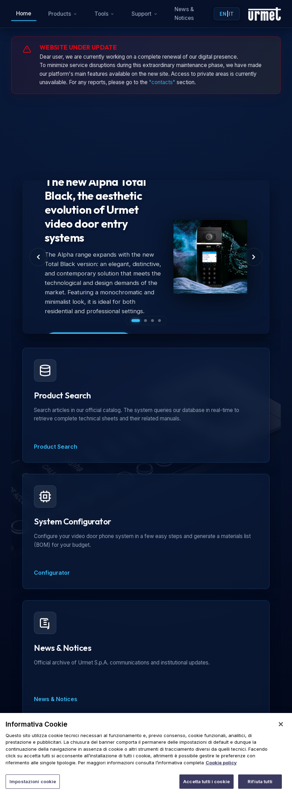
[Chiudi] (281, 730)
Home (23, 13)
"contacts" (162, 82)
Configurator (52, 572)
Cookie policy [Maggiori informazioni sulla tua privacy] (221, 769)
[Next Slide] (253, 257)
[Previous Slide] (38, 257)
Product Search (55, 446)
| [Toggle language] (227, 14)
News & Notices (184, 13)
